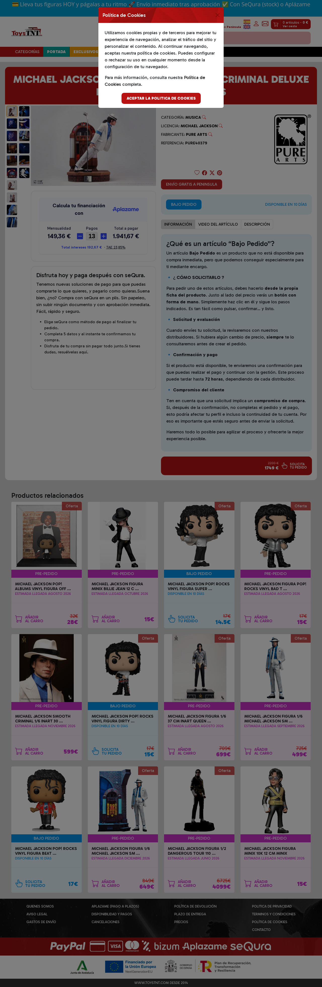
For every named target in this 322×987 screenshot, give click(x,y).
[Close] (218, 15)
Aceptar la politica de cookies (161, 98)
